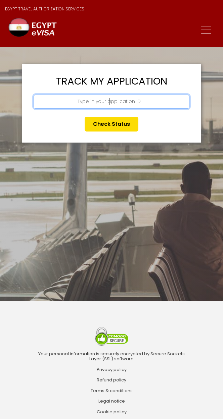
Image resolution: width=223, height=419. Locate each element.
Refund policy (111, 380)
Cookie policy (112, 412)
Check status (111, 124)
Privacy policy (112, 369)
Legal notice (111, 401)
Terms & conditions (112, 391)
